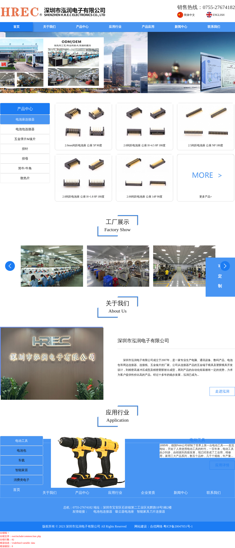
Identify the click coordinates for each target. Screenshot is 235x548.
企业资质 (148, 493)
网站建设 (140, 526)
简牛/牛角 (25, 168)
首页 (16, 26)
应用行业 (115, 26)
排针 (25, 148)
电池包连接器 (25, 129)
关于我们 (49, 26)
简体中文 (186, 14)
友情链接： (80, 511)
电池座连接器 (25, 119)
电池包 (21, 450)
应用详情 (222, 465)
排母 (25, 158)
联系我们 (214, 26)
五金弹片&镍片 (24, 139)
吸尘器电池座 (124, 511)
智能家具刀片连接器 (151, 511)
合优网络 (156, 526)
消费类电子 (21, 480)
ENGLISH (215, 14)
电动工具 (21, 440)
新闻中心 (181, 26)
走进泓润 (222, 391)
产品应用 (148, 26)
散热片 (25, 178)
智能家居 (21, 470)
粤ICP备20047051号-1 (178, 526)
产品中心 (82, 26)
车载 (21, 460)
